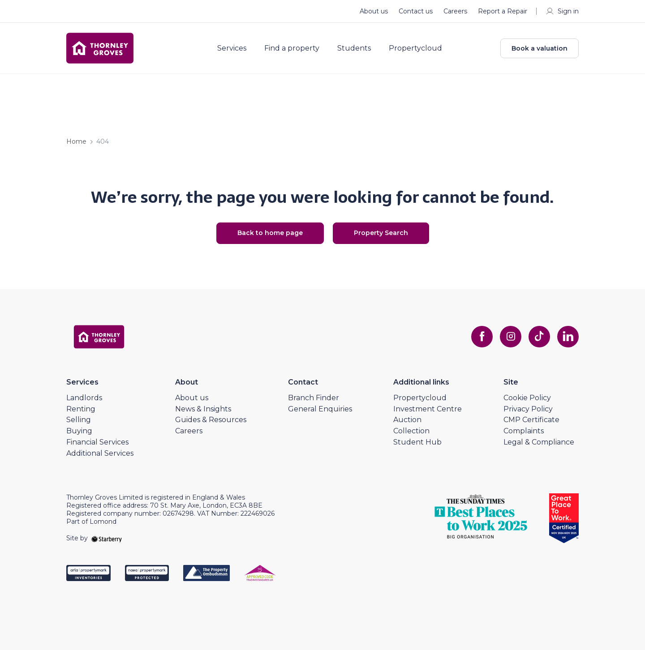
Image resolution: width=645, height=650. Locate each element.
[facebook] (482, 336)
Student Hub (417, 442)
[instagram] (510, 336)
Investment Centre (427, 409)
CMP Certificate (531, 419)
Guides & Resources (210, 419)
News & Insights (203, 409)
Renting (80, 409)
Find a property (291, 48)
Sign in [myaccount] (562, 11)
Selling (78, 419)
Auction (407, 419)
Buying (79, 431)
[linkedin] (568, 336)
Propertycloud (415, 48)
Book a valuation (540, 48)
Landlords (84, 397)
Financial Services (97, 442)
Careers (455, 11)
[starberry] (107, 538)
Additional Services (99, 453)
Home (76, 141)
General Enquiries (320, 409)
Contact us (416, 11)
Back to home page (270, 233)
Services (231, 48)
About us (374, 11)
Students (354, 48)
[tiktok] (539, 336)
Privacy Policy (528, 409)
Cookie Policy (527, 397)
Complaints (523, 431)
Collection (411, 431)
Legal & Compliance (538, 442)
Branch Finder (313, 397)
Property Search (381, 233)
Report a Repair (502, 11)
